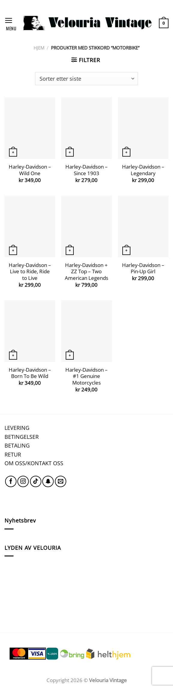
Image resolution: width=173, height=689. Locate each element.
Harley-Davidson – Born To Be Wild (30, 373)
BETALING (17, 445)
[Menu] (10, 23)
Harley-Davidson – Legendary (143, 169)
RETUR (12, 454)
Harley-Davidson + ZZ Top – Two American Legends (86, 271)
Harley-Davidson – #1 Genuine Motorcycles (86, 376)
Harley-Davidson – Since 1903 (86, 169)
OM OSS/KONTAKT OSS (33, 463)
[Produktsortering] (86, 78)
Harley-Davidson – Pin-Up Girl (143, 268)
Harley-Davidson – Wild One (30, 169)
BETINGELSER (21, 436)
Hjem (39, 48)
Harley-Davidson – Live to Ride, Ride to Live (30, 271)
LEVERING (16, 427)
